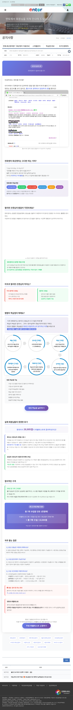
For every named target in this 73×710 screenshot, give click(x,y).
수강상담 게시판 (23, 28)
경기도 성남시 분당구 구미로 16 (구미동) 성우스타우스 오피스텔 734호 (21, 701)
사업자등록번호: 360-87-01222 (34, 698)
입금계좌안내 (53, 685)
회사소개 (5, 685)
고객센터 (63, 38)
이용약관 (14, 685)
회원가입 (59, 5)
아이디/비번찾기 (50, 5)
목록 (66, 660)
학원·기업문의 (40, 685)
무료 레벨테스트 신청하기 (36, 626)
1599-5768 (26, 699)
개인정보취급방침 (26, 685)
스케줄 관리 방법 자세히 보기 (16, 593)
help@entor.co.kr (35, 699)
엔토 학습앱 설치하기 (36, 408)
